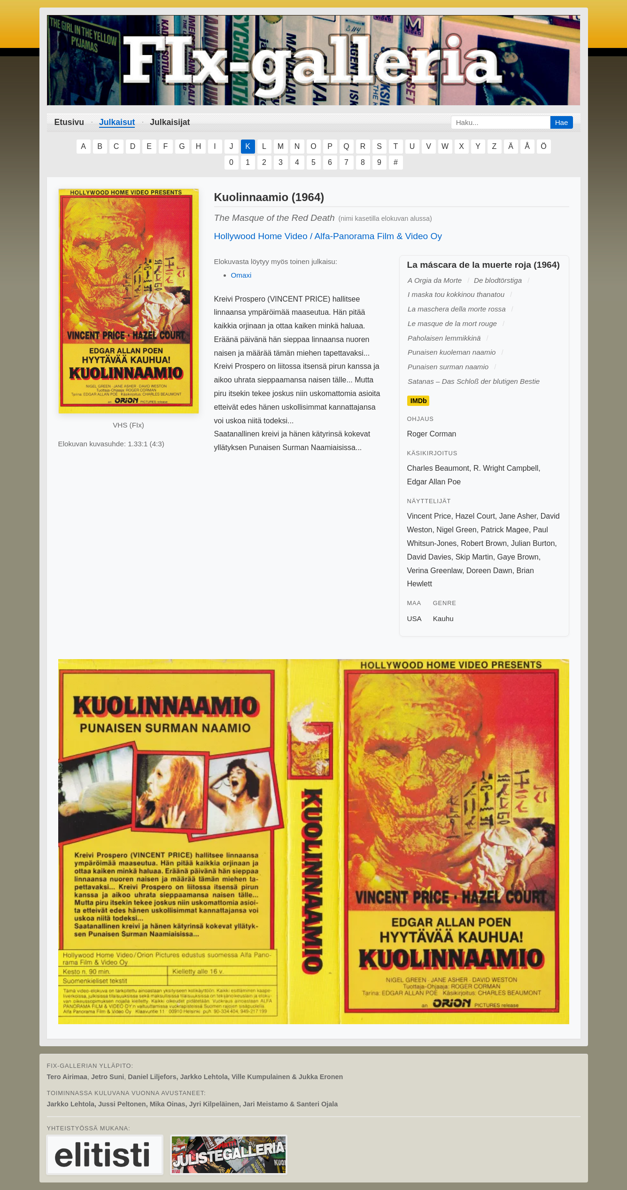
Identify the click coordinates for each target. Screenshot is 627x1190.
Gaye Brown (518, 557)
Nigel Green (456, 530)
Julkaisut (117, 122)
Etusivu (69, 122)
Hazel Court (475, 516)
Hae (561, 122)
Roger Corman (432, 434)
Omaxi (241, 275)
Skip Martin (474, 557)
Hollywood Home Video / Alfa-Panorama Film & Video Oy (328, 236)
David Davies (429, 557)
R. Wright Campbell (505, 468)
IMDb (418, 400)
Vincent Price (429, 516)
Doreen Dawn (489, 571)
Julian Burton (533, 543)
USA (414, 618)
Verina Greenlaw (434, 571)
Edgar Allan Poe (434, 482)
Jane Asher (517, 516)
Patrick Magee (505, 530)
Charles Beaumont (438, 468)
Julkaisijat (170, 122)
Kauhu (443, 618)
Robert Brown (484, 543)
